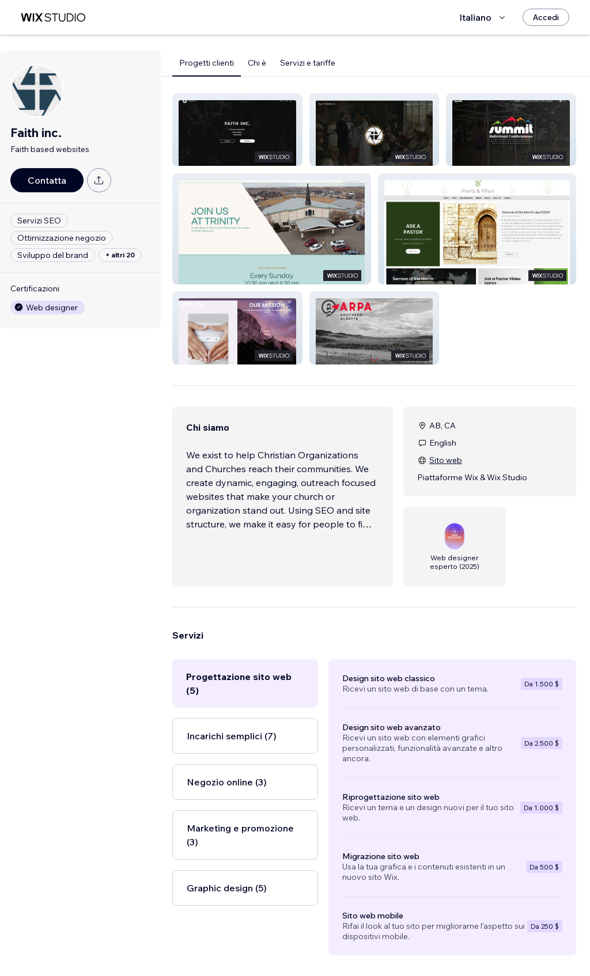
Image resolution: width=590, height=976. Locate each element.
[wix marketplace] (53, 17)
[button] (237, 129)
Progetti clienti (206, 63)
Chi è (257, 63)
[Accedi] (546, 17)
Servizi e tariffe (307, 63)
